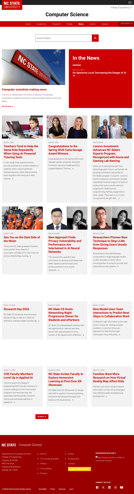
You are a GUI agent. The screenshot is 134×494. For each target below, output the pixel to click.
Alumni (93, 24)
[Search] (63, 38)
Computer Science (67, 14)
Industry (105, 24)
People (70, 24)
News (81, 24)
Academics (41, 24)
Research (56, 24)
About (28, 24)
